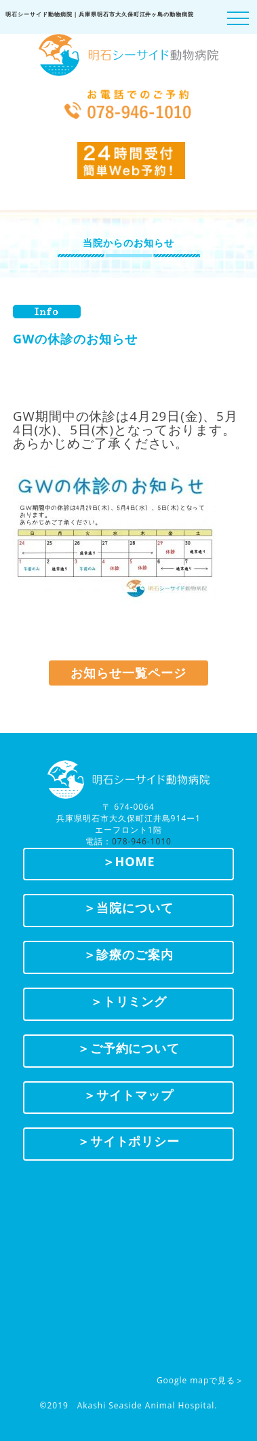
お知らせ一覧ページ (128, 673)
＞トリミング (128, 1001)
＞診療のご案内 (128, 954)
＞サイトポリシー (128, 1141)
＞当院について (128, 907)
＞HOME (128, 861)
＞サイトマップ (128, 1095)
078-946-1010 (142, 841)
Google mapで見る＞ (200, 1380)
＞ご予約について (128, 1048)
